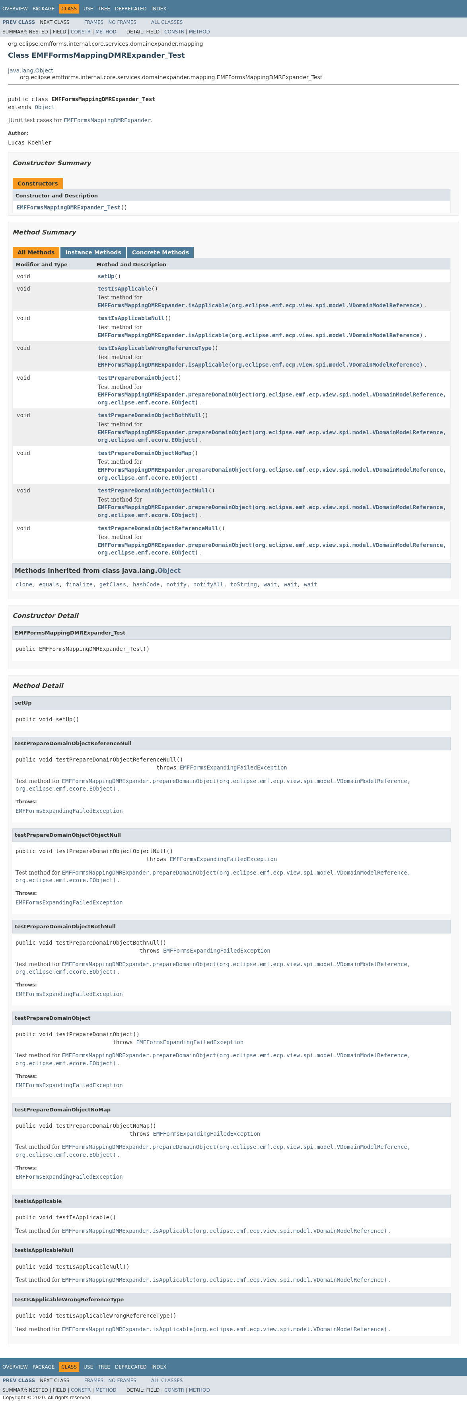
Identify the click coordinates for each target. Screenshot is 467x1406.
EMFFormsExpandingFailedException (233, 767)
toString (243, 584)
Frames (94, 22)
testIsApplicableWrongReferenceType (154, 348)
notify (176, 584)
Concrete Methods (160, 252)
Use (88, 9)
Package (43, 9)
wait (270, 584)
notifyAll (208, 584)
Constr (81, 32)
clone (24, 584)
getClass (112, 584)
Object (45, 107)
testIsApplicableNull (131, 318)
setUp (105, 276)
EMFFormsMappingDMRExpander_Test (69, 207)
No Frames (122, 22)
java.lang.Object (30, 70)
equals (49, 584)
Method (106, 32)
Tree (104, 9)
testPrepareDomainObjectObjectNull (152, 490)
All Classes (167, 22)
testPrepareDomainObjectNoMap (144, 453)
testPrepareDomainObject (136, 378)
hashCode (146, 584)
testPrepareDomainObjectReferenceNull (157, 528)
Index (159, 9)
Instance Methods (93, 252)
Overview (15, 9)
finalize (79, 584)
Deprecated (131, 9)
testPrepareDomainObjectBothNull (149, 415)
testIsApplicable (124, 288)
